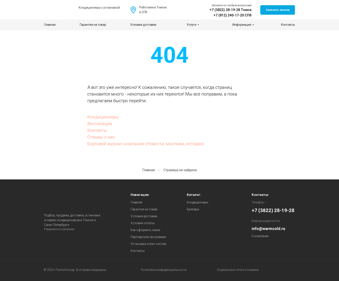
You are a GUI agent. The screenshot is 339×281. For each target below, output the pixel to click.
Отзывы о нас (101, 137)
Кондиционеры (102, 117)
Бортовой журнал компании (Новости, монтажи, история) (145, 143)
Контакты (97, 130)
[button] (277, 10)
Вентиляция (99, 123)
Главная (148, 170)
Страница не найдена (180, 170)
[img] (177, 10)
